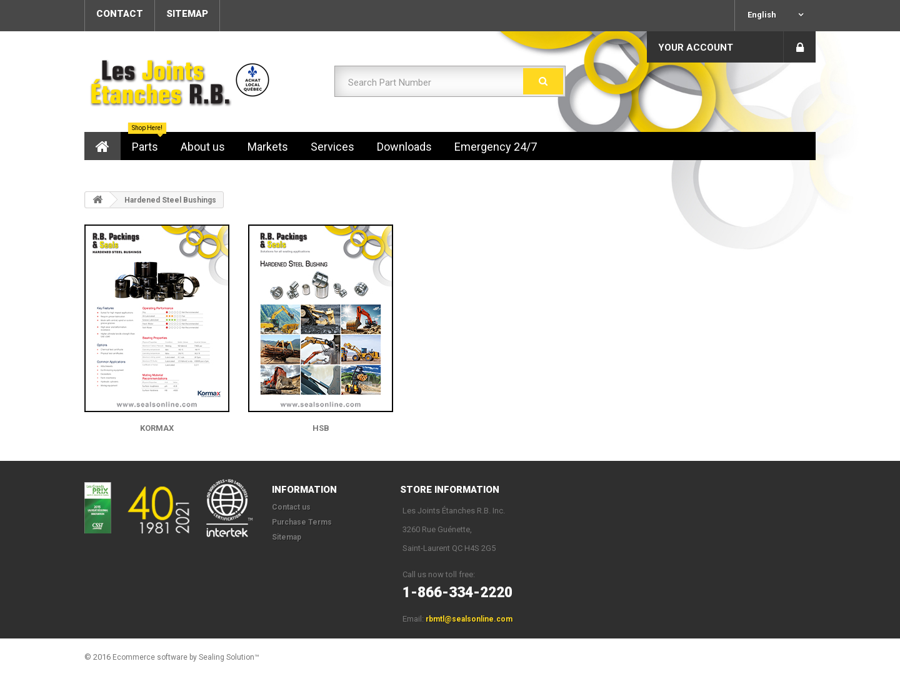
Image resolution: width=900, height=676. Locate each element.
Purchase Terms (302, 522)
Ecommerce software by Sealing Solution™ (185, 657)
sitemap (187, 13)
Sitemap (286, 537)
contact (119, 13)
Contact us (291, 507)
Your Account (695, 47)
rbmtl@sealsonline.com (469, 619)
